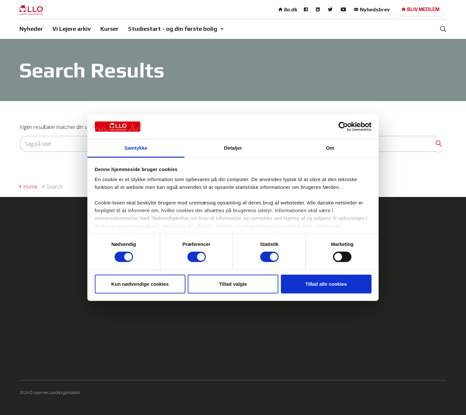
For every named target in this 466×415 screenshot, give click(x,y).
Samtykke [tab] (136, 148)
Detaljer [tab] (233, 148)
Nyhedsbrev (372, 9)
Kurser (109, 28)
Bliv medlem (420, 9)
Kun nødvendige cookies (140, 283)
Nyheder (31, 28)
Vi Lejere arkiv (71, 28)
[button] (438, 144)
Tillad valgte (233, 283)
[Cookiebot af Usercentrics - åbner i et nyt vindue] (343, 127)
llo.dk (287, 9)
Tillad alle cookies (326, 283)
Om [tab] (330, 148)
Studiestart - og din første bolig (172, 28)
